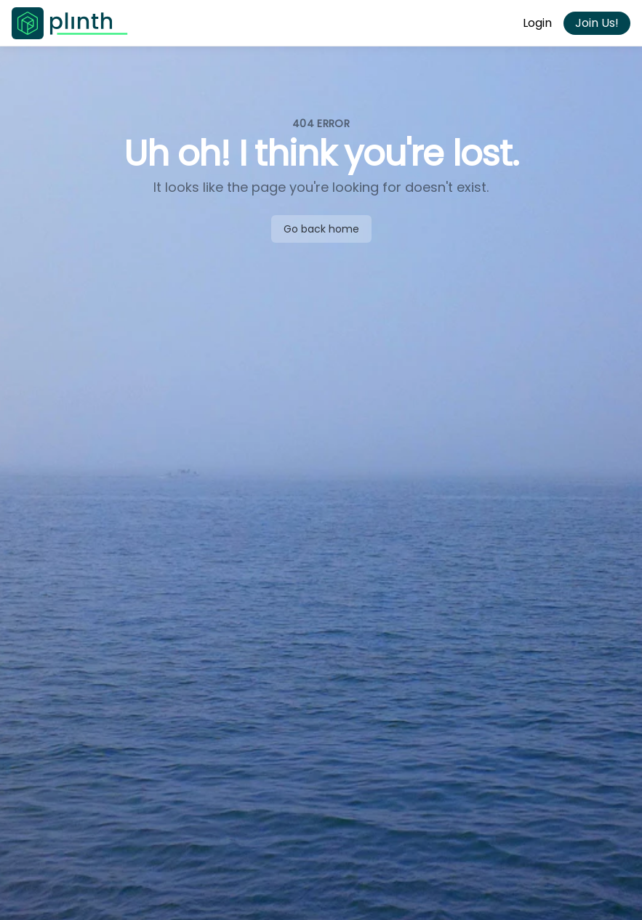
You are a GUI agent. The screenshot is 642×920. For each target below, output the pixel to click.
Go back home (321, 229)
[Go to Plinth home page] (70, 23)
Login (537, 23)
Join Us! (597, 23)
